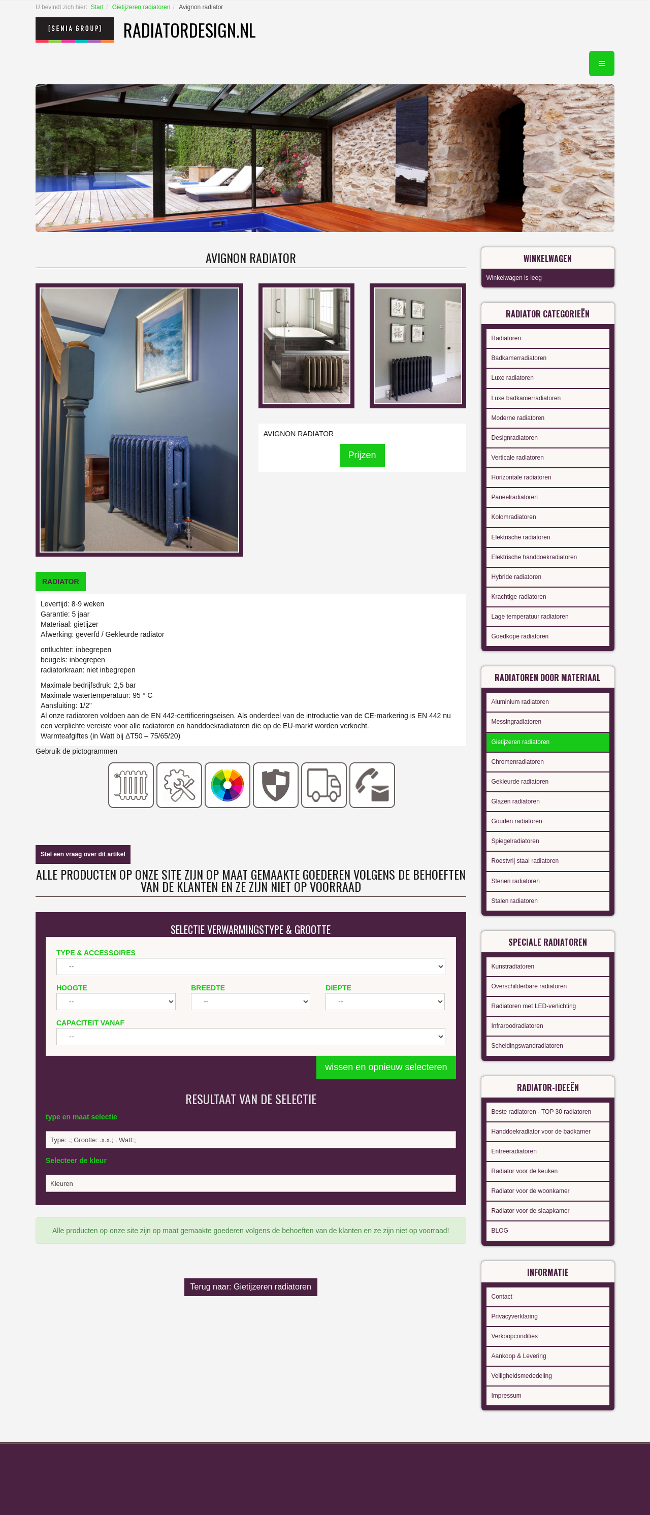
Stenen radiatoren (516, 881)
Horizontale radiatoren (521, 477)
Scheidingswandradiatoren (527, 1045)
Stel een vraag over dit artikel (83, 854)
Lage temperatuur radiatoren (530, 616)
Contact (502, 1296)
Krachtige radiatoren (519, 596)
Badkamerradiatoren (519, 358)
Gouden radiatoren (517, 821)
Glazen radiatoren (516, 801)
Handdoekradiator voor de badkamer (541, 1131)
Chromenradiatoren (518, 761)
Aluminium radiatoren (520, 701)
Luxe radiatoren (513, 377)
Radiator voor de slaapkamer (531, 1210)
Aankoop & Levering (519, 1356)
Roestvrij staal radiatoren (525, 860)
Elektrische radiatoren (521, 537)
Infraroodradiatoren (517, 1025)
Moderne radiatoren (518, 418)
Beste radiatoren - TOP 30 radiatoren (542, 1111)
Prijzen (362, 455)
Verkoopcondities (515, 1336)
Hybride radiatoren (517, 577)
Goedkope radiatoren (520, 636)
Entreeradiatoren (514, 1151)
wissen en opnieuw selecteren (386, 1067)
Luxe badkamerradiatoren (526, 398)
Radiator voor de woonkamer (531, 1191)
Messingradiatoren (517, 721)
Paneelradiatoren (515, 497)
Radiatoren (507, 338)
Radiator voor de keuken (525, 1171)
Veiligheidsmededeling (522, 1375)
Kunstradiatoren (513, 966)
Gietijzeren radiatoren (141, 7)
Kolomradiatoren (514, 517)
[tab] (61, 581)
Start (97, 7)
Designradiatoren (515, 437)
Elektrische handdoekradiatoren (534, 557)
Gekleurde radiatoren (520, 781)
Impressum (507, 1395)
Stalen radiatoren (515, 901)
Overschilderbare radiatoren (529, 986)
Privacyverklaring (515, 1316)
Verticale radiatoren (518, 457)
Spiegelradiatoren (515, 841)
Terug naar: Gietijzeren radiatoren (250, 1286)
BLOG (500, 1230)
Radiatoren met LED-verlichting (534, 1006)
